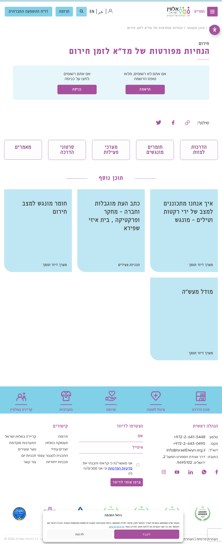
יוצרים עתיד (59, 450)
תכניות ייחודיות (57, 463)
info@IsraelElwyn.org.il (185, 451)
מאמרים (23, 147)
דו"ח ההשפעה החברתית (28, 12)
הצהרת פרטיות (207, 540)
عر (101, 12)
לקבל (147, 534)
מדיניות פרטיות (116, 526)
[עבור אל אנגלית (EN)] (92, 12)
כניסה (77, 89)
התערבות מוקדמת (22, 444)
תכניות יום (28, 457)
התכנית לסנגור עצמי (52, 457)
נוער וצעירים (27, 450)
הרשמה (145, 89)
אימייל (137, 448)
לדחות (79, 534)
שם (140, 437)
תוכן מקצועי (196, 28)
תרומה (64, 12)
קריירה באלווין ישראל (20, 437)
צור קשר (29, 463)
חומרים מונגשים (155, 150)
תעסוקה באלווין (56, 444)
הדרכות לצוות (199, 150)
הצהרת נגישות (183, 540)
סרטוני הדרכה (67, 150)
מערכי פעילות (111, 150)
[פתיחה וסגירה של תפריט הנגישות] (214, 26)
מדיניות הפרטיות (120, 469)
